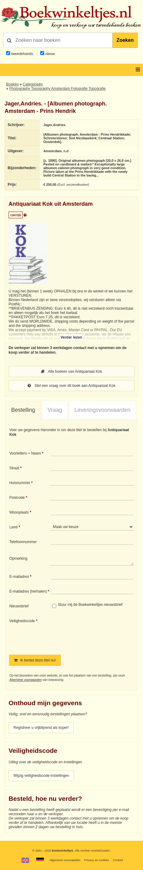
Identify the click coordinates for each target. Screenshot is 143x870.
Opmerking (18, 558)
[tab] (23, 410)
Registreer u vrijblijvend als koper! (41, 727)
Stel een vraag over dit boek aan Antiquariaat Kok (71, 385)
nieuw (49, 54)
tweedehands (22, 54)
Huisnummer (19, 483)
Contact (118, 860)
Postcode (17, 497)
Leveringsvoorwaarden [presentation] (102, 410)
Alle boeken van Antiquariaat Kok (71, 371)
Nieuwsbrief (19, 606)
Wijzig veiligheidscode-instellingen (41, 775)
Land (13, 527)
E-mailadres (19, 576)
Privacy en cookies (96, 860)
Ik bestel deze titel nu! (35, 660)
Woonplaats (19, 512)
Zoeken (125, 40)
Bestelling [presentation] (23, 410)
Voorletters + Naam (25, 453)
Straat (14, 468)
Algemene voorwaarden (25, 679)
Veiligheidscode (22, 621)
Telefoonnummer (23, 542)
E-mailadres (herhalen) (28, 591)
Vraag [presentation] (55, 410)
